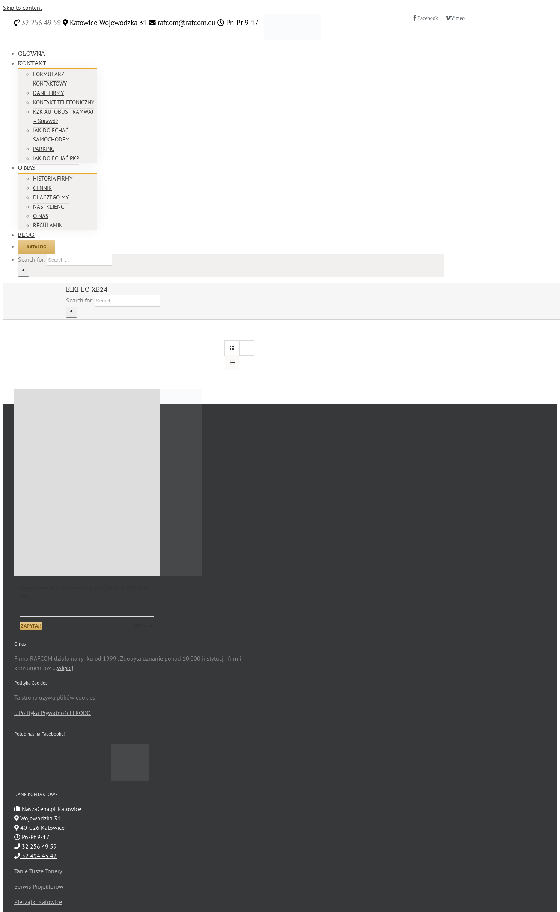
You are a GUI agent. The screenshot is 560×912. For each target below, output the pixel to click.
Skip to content (22, 7)
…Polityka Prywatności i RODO (52, 712)
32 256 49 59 (40, 22)
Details (147, 625)
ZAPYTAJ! (31, 625)
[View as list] (232, 362)
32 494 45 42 (35, 855)
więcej (65, 667)
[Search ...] (79, 260)
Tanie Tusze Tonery (38, 871)
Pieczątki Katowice (38, 902)
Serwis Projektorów (38, 886)
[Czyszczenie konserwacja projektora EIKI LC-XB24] (87, 482)
